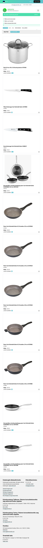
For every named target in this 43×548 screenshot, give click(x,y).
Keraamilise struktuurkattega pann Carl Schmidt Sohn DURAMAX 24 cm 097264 (18, 423)
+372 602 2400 (27, 4)
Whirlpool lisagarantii (8, 492)
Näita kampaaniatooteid (10, 23)
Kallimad (24, 28)
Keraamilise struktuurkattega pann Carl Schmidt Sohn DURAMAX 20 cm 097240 (18, 186)
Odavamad (18, 28)
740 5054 (5, 520)
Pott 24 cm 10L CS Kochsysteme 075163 (14, 67)
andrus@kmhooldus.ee (8, 531)
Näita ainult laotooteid (9, 19)
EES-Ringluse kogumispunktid (10, 495)
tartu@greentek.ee (7, 521)
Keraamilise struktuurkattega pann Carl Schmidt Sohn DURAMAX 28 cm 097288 (18, 464)
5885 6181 (5, 541)
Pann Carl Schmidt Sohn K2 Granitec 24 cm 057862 (18, 344)
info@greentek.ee (16, 4)
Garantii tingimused (7, 488)
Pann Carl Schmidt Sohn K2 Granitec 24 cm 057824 (18, 265)
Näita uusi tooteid (8, 21)
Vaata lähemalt (12, 485)
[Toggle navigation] (38, 10)
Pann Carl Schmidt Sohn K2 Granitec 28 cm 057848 (18, 305)
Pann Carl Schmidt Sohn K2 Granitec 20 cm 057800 (18, 226)
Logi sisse (37, 1)
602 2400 (5, 507)
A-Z (10, 28)
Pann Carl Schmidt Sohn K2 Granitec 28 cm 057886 (17, 384)
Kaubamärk (15, 32)
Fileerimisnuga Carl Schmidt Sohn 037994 (15, 107)
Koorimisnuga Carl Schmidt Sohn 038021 (15, 146)
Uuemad (5, 28)
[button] (5, 1)
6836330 (5, 529)
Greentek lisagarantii (8, 493)
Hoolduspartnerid (7, 490)
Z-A (13, 28)
